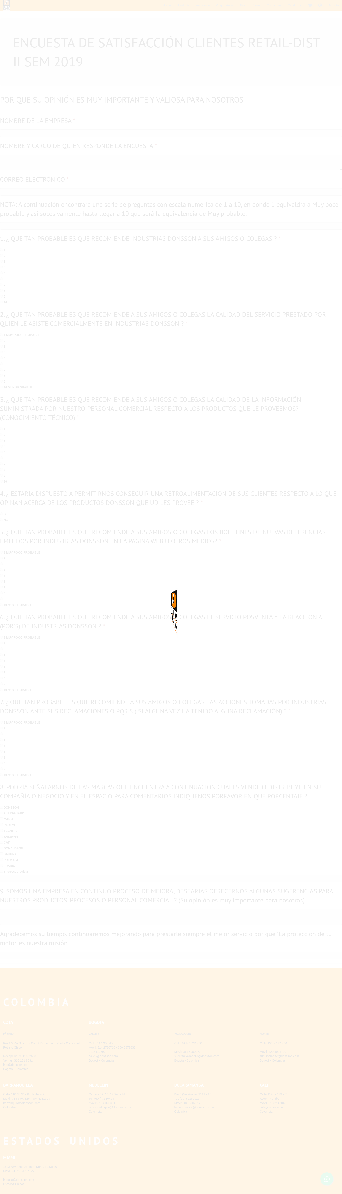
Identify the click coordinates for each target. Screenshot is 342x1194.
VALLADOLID (182, 1034)
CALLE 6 (94, 1034)
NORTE (264, 1034)
